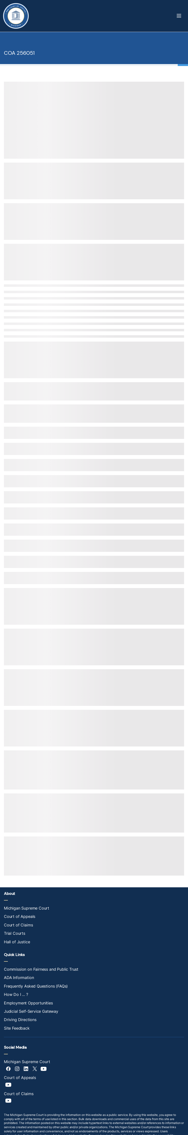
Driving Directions (20, 1019)
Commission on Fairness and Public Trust (41, 969)
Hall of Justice (17, 941)
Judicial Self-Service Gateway (31, 1011)
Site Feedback (17, 1028)
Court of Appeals (19, 916)
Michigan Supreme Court (26, 908)
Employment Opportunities (28, 1003)
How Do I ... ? (16, 994)
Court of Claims (18, 925)
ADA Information (19, 977)
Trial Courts (14, 933)
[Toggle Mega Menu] (179, 16)
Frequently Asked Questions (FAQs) (36, 986)
